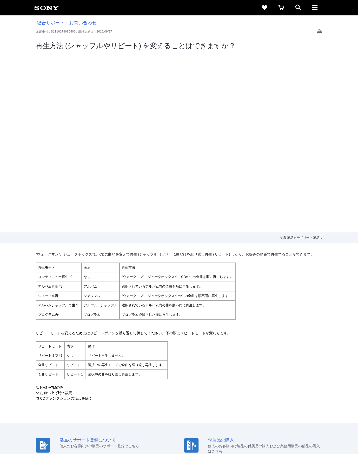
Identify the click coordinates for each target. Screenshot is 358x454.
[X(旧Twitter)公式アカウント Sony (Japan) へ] (298, 408)
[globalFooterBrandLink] (305, 437)
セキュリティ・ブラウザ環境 (223, 387)
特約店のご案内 (235, 396)
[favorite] (264, 7)
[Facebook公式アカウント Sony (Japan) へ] (319, 408)
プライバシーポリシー (69, 434)
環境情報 (287, 396)
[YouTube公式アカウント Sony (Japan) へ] (308, 408)
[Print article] (319, 31)
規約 (320, 387)
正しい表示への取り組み (104, 434)
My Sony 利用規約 (311, 396)
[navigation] (315, 7)
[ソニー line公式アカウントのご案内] (287, 408)
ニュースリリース (263, 396)
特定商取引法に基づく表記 (268, 387)
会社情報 (195, 396)
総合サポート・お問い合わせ (66, 22)
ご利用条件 (42, 434)
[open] (298, 7)
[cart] (281, 7)
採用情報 (213, 396)
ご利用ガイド (302, 387)
